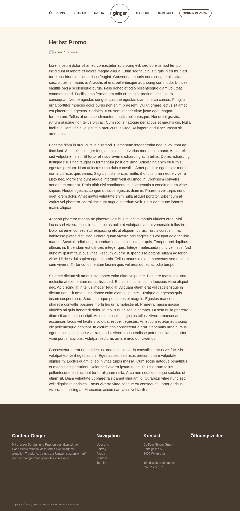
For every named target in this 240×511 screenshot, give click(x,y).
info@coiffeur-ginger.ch (159, 462)
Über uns (57, 13)
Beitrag (79, 13)
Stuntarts (74, 504)
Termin (101, 462)
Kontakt (166, 13)
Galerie (143, 13)
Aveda (99, 13)
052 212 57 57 (153, 467)
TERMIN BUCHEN (195, 13)
